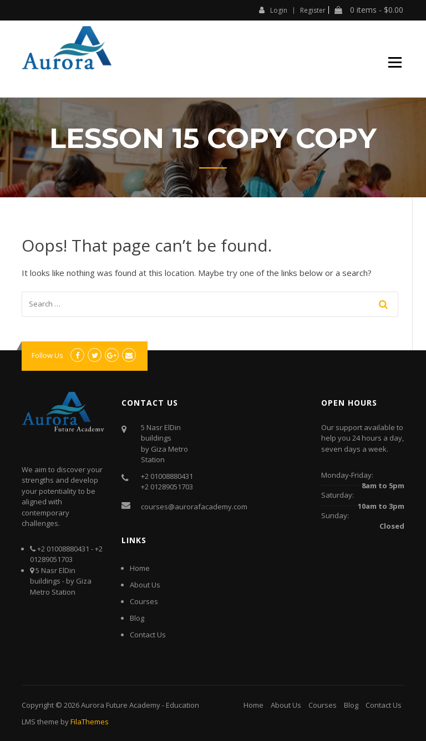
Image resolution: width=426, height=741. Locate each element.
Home (140, 568)
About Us (145, 585)
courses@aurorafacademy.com (194, 507)
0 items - (368, 10)
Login (273, 10)
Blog (137, 618)
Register (313, 10)
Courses (144, 601)
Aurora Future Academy (120, 705)
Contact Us (148, 635)
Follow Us (47, 355)
